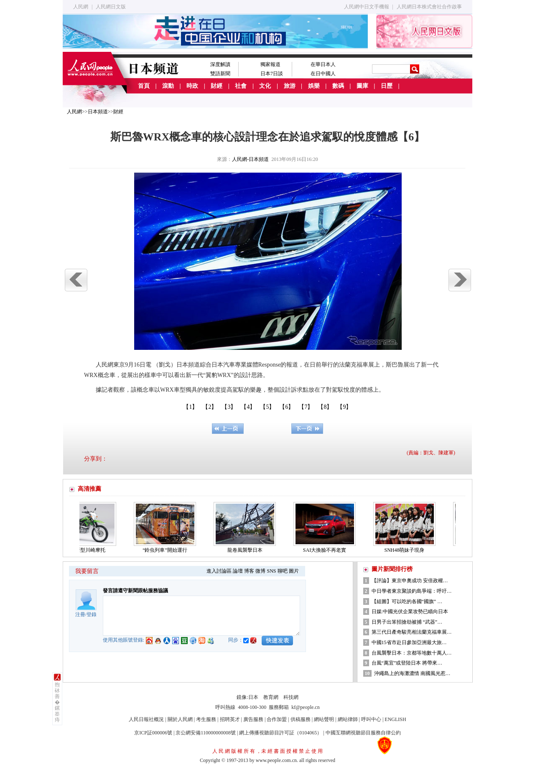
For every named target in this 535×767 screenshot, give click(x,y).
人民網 (80, 7)
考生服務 (206, 719)
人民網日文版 (111, 7)
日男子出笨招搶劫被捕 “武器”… (407, 622)
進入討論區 (219, 571)
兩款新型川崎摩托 (88, 550)
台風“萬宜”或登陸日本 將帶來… (407, 663)
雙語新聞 (220, 73)
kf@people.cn (305, 707)
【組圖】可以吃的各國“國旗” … (407, 601)
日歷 (386, 86)
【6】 (286, 407)
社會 (241, 86)
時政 (192, 86)
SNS (271, 571)
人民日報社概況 (146, 719)
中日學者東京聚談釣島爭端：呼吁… (412, 591)
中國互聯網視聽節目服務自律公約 (363, 733)
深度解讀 (220, 64)
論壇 (238, 571)
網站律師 (348, 719)
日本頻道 (98, 112)
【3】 (229, 407)
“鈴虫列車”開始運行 (167, 550)
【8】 (325, 407)
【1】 (190, 407)
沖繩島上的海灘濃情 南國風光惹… (412, 673)
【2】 (209, 407)
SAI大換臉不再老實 (327, 550)
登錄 (92, 614)
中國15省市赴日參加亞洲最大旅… (409, 642)
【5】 (267, 407)
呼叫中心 (371, 719)
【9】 (344, 407)
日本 (253, 697)
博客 (249, 571)
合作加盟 (277, 719)
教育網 (270, 697)
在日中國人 (323, 73)
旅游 (290, 86)
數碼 (338, 86)
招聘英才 (230, 719)
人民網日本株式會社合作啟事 (429, 7)
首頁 (144, 86)
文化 (265, 86)
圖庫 (362, 86)
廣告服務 (253, 719)
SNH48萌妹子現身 (407, 550)
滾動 (168, 86)
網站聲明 (324, 719)
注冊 (80, 614)
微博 (260, 571)
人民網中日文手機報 (366, 7)
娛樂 (314, 86)
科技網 (290, 697)
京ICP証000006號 (153, 733)
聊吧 (283, 571)
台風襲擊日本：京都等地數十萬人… (412, 653)
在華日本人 (323, 64)
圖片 (294, 571)
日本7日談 (271, 73)
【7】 (305, 407)
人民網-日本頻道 (250, 159)
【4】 (248, 407)
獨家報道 (270, 64)
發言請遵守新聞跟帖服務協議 (135, 591)
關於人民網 (180, 719)
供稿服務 (300, 719)
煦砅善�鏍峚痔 (57, 702)
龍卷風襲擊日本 (247, 550)
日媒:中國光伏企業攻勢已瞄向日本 (410, 611)
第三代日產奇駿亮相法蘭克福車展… (412, 632)
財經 (216, 86)
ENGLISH (395, 719)
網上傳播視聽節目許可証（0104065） (280, 733)
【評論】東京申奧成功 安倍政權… (410, 581)
